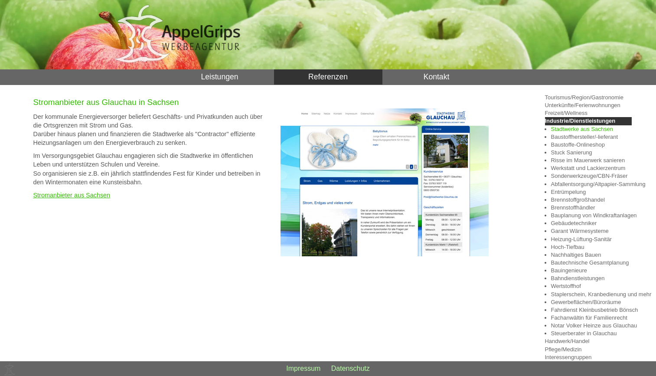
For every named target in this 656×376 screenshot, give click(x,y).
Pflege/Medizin (563, 349)
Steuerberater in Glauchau (584, 333)
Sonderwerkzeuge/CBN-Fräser (589, 176)
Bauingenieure (569, 270)
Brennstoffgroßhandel (578, 199)
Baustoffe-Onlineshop (578, 144)
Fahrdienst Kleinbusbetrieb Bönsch (591, 310)
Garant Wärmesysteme (580, 231)
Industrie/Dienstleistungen (580, 121)
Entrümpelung (568, 192)
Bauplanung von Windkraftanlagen (591, 215)
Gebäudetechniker (574, 223)
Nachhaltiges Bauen (576, 255)
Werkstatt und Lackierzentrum (588, 168)
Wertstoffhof (566, 286)
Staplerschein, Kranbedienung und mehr (591, 294)
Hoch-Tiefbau (567, 247)
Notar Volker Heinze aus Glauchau (591, 325)
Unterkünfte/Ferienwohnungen (582, 105)
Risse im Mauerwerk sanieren (588, 160)
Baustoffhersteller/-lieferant (584, 137)
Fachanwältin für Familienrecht (589, 317)
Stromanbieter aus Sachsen (72, 195)
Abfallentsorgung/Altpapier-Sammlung (591, 184)
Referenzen (328, 76)
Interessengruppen (568, 357)
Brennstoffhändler (573, 207)
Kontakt (437, 76)
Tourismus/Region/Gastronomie (584, 97)
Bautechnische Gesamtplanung (590, 262)
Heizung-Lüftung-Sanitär (581, 239)
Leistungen (219, 76)
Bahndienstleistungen (578, 278)
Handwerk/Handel (567, 341)
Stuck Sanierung (571, 152)
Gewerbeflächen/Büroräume (586, 302)
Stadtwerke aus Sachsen (582, 129)
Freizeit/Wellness (566, 113)
